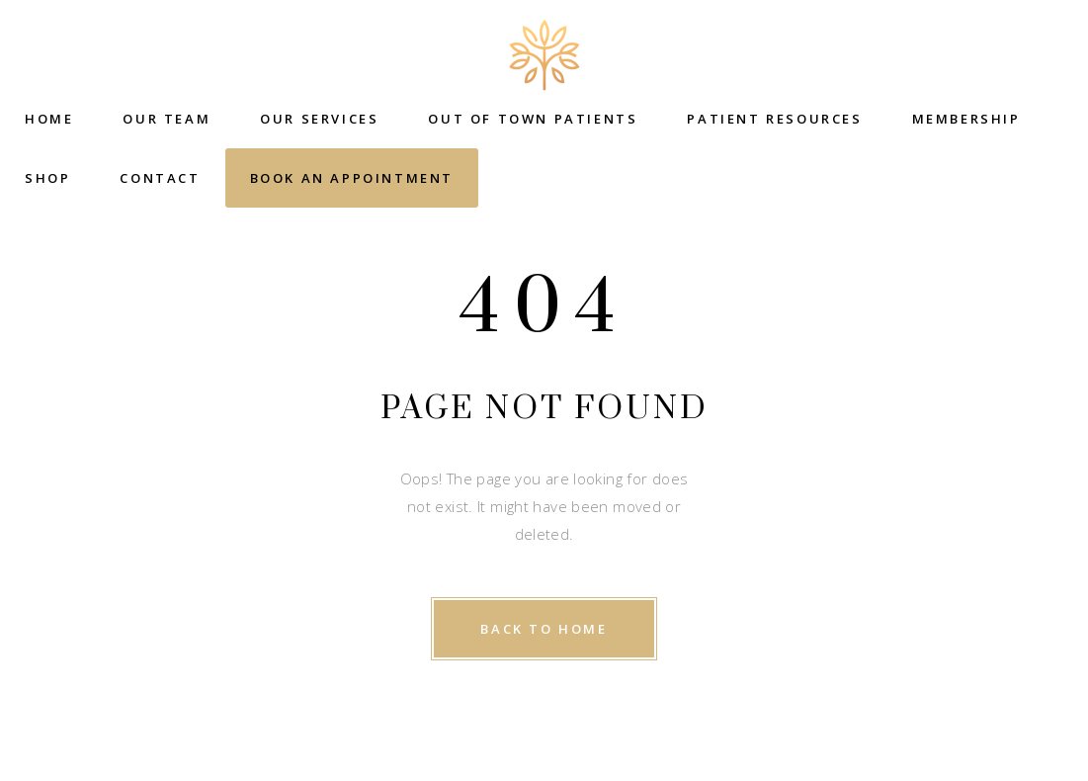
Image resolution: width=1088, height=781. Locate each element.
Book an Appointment (352, 178)
